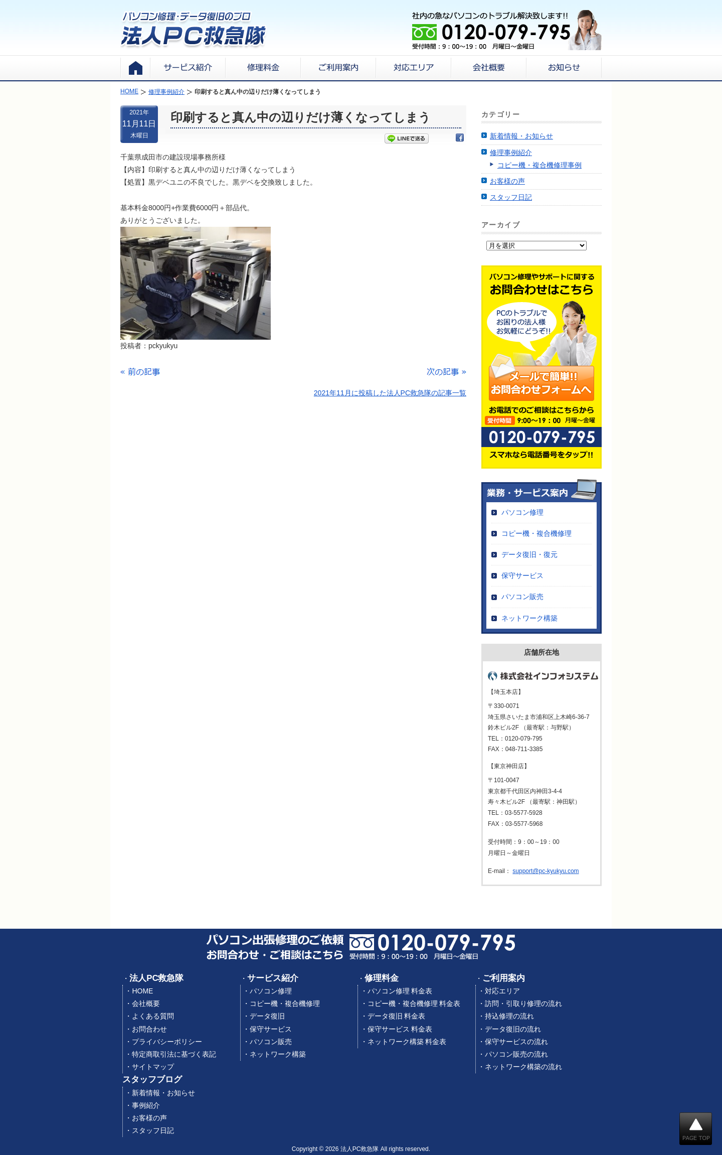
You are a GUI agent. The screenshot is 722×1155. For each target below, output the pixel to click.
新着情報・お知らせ (521, 136)
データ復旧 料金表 (397, 1016)
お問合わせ (149, 1029)
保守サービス (522, 575)
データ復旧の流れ (513, 1029)
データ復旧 (267, 1016)
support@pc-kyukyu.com (545, 871)
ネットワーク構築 (529, 618)
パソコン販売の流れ (516, 1054)
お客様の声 (507, 181)
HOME (142, 991)
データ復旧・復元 (529, 554)
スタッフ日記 (511, 197)
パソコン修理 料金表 (400, 991)
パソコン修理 (522, 512)
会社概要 (146, 1003)
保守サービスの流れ (516, 1042)
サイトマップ (153, 1067)
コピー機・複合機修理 (536, 533)
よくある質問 (153, 1016)
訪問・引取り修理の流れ (523, 1003)
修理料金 (382, 978)
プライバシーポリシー (167, 1042)
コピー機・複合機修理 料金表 (414, 1003)
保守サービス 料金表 (400, 1029)
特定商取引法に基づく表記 (174, 1054)
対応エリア (502, 991)
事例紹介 (146, 1105)
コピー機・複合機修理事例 (539, 165)
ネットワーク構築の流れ (523, 1067)
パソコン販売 (522, 597)
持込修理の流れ (509, 1016)
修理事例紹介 (511, 153)
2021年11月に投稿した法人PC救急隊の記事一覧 (390, 393)
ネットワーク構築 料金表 (407, 1042)
